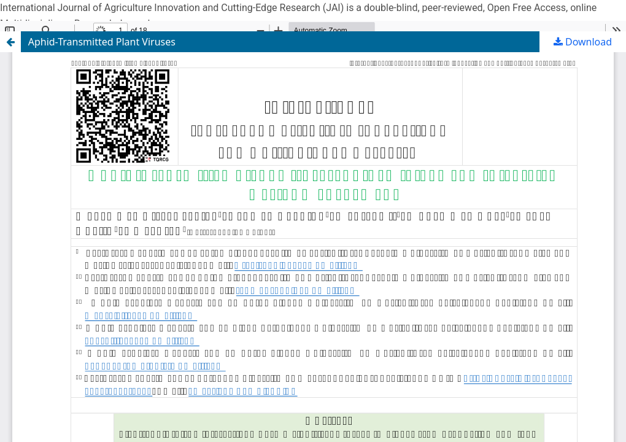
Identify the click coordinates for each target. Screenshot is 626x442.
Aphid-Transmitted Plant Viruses (102, 41)
